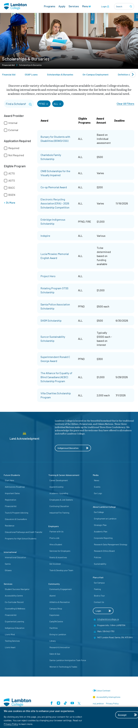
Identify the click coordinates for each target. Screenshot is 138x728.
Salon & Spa (54, 653)
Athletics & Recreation (59, 602)
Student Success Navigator (17, 589)
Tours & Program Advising (16, 512)
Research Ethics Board (104, 551)
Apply (61, 6)
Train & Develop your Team (61, 570)
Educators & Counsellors (16, 519)
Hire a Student (55, 544)
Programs (49, 6)
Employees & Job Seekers (61, 499)
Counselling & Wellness (15, 608)
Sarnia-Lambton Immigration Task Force (67, 660)
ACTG (11, 173)
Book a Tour (99, 595)
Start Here (9, 480)
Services (74, 6)
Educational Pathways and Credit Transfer (23, 532)
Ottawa (8, 570)
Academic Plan (100, 531)
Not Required (16, 155)
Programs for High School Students (20, 538)
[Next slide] (133, 74)
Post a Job (54, 538)
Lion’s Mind (10, 634)
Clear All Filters (125, 103)
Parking (97, 589)
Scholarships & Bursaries (60, 74)
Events (97, 486)
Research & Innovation (59, 647)
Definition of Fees (127, 74)
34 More (9, 202)
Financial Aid (8, 65)
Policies (97, 557)
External (13, 130)
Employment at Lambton (105, 518)
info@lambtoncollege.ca (108, 619)
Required (13, 148)
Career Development (58, 480)
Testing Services (12, 641)
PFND (44, 103)
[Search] (131, 6)
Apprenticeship (56, 486)
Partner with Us (56, 531)
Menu (86, 6)
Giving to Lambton (57, 634)
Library (52, 641)
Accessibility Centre (14, 595)
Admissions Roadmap (15, 486)
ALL (58, 103)
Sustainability (100, 563)
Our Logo (98, 493)
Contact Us (99, 602)
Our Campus (99, 582)
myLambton (98, 703)
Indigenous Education (73, 448)
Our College (99, 512)
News (96, 480)
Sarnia (8, 563)
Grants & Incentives (58, 557)
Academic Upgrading (58, 493)
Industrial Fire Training (59, 512)
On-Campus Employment (95, 74)
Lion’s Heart (10, 647)
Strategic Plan (100, 525)
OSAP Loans (31, 74)
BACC (11, 187)
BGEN (11, 194)
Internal (12, 122)
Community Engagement (60, 589)
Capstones (54, 615)
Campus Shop (55, 608)
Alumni (52, 595)
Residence (9, 525)
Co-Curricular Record (14, 602)
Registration (10, 499)
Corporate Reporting (103, 538)
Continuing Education (59, 506)
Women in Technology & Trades (63, 666)
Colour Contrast (103, 690)
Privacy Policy (11, 723)
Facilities (53, 628)
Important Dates (12, 493)
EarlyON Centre (56, 621)
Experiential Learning (14, 621)
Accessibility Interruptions (106, 697)
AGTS (11, 180)
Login (105, 6)
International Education (15, 557)
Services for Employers (59, 551)
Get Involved (55, 563)
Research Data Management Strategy (110, 544)
